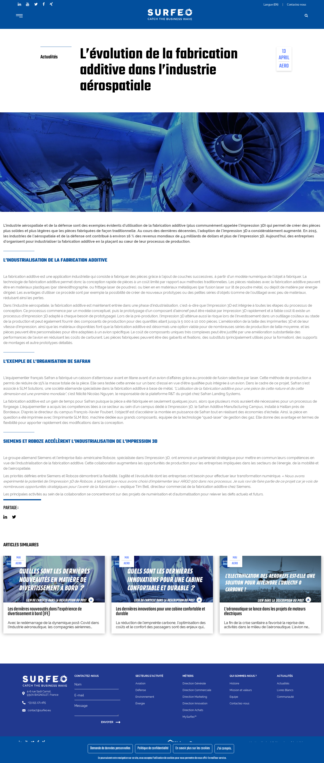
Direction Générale (194, 683)
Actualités (283, 683)
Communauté (285, 696)
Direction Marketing (195, 696)
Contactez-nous (296, 4)
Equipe (234, 696)
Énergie (140, 703)
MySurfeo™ (190, 716)
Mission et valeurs (241, 690)
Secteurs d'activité (149, 676)
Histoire (234, 683)
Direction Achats (193, 710)
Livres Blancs (285, 690)
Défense (140, 690)
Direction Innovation (195, 703)
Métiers (188, 676)
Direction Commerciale (197, 690)
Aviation (140, 683)
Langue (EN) (271, 4)
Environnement (144, 696)
